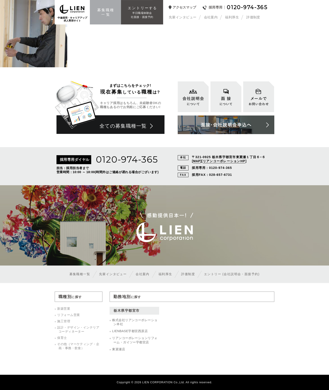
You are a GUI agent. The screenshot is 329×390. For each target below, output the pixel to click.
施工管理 (63, 321)
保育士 (62, 338)
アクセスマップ (184, 7)
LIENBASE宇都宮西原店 (130, 331)
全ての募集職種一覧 (123, 126)
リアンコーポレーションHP (224, 161)
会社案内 (211, 17)
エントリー (232, 274)
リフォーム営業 (68, 315)
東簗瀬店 (118, 349)
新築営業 (63, 308)
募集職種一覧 (79, 274)
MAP (196, 161)
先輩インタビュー (183, 17)
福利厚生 (232, 17)
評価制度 (253, 17)
